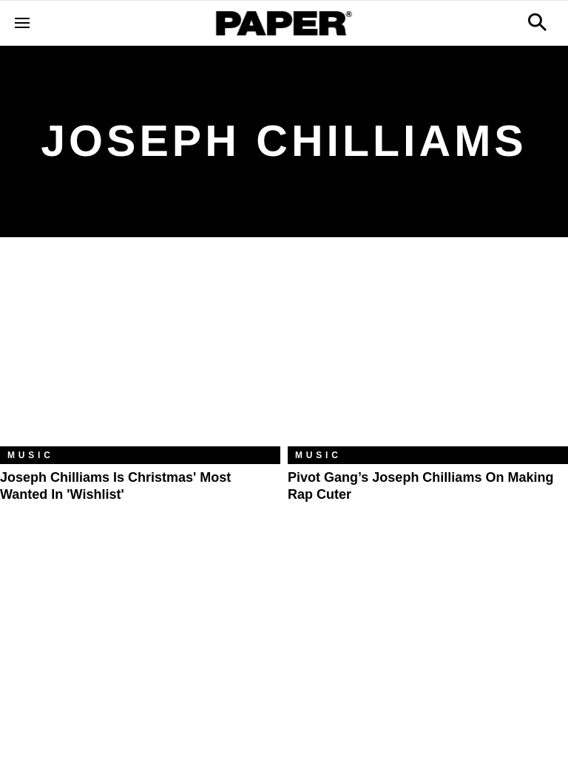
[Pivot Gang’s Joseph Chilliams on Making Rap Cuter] (428, 352)
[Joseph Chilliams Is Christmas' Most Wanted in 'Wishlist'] (140, 352)
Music (30, 455)
